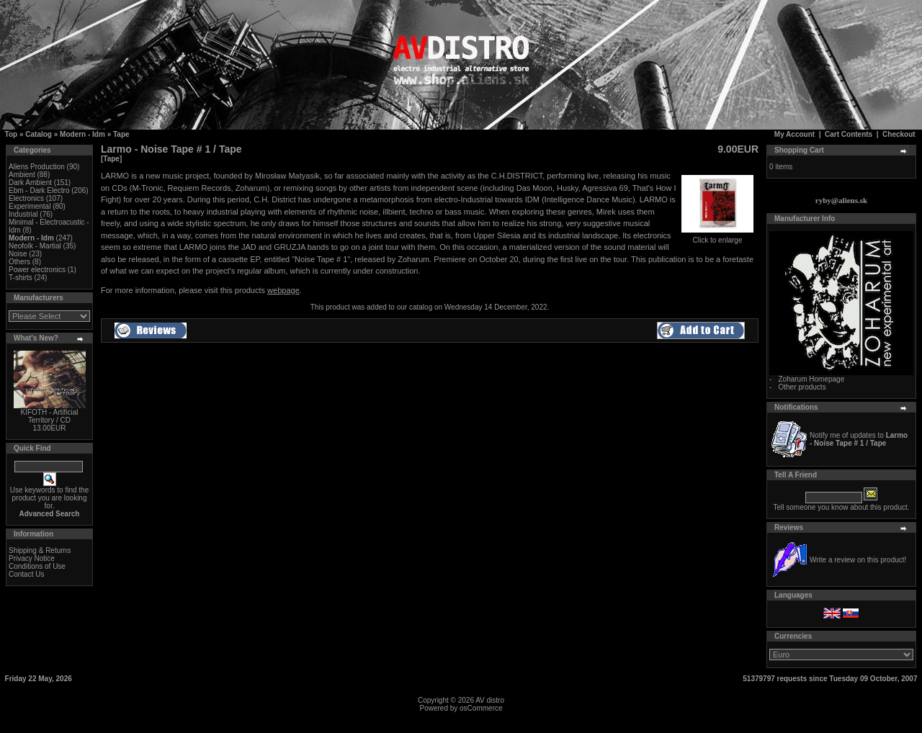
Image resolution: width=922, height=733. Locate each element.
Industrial (23, 214)
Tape (121, 134)
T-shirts (20, 278)
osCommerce (481, 708)
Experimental (29, 206)
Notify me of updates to (859, 439)
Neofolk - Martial (35, 246)
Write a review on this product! (858, 560)
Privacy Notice (32, 558)
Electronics (26, 198)
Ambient (22, 175)
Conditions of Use (37, 566)
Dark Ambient (30, 182)
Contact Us (26, 574)
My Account (794, 134)
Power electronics (37, 270)
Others (19, 262)
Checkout (899, 134)
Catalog (38, 134)
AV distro (489, 700)
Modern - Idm (82, 134)
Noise (18, 254)
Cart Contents (848, 134)
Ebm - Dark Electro (39, 190)
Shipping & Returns (40, 550)
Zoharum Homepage (811, 379)
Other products (801, 387)
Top (11, 134)
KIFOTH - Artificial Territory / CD (49, 416)
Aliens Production (37, 167)
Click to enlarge (717, 237)
